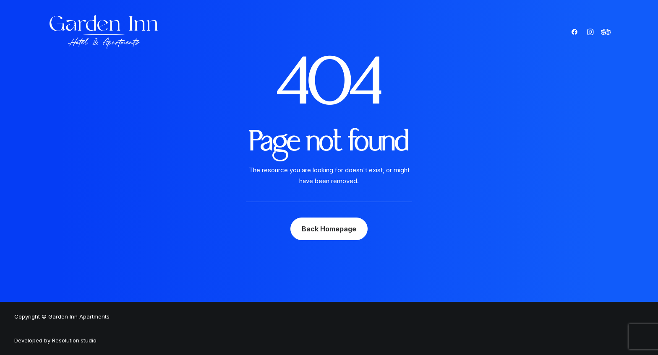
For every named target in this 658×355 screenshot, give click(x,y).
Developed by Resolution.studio (55, 340)
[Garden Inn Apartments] (104, 32)
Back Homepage (329, 229)
